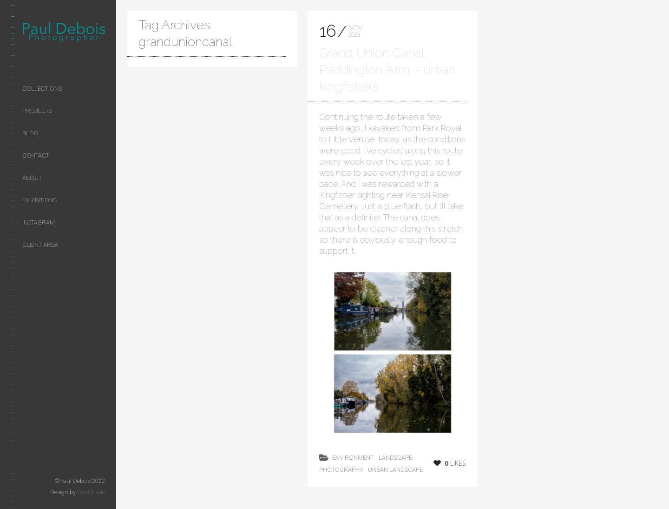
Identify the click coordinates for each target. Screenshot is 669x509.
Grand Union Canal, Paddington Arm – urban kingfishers (387, 69)
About (32, 177)
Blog (30, 133)
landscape (395, 457)
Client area (40, 244)
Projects (37, 110)
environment (353, 457)
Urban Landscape (395, 469)
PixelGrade (91, 492)
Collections (42, 88)
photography (341, 469)
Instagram (38, 222)
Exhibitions (39, 200)
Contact (35, 155)
